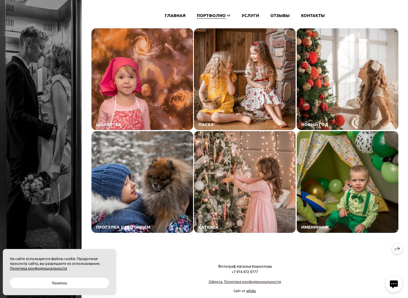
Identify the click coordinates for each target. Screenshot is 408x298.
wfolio (251, 290)
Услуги (250, 15)
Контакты (313, 15)
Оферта (215, 281)
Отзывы (280, 15)
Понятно (59, 282)
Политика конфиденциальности (252, 281)
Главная (175, 15)
